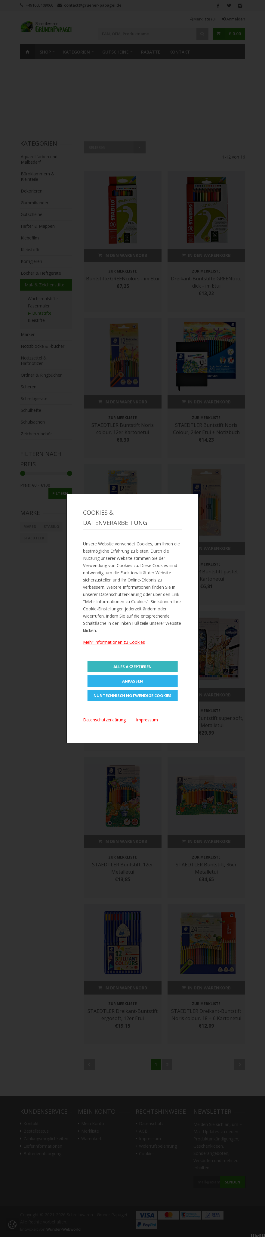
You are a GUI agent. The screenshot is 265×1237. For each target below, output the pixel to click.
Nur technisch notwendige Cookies (132, 695)
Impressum (147, 720)
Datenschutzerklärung (104, 720)
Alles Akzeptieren (132, 666)
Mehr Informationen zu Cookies (114, 642)
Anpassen (132, 681)
